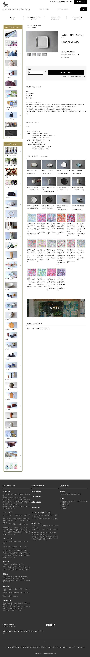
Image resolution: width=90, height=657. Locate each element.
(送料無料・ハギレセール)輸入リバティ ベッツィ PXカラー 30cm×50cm (81, 252)
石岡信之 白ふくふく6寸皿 (63, 171)
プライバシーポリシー (62, 647)
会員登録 (63, 2)
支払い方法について (15, 647)
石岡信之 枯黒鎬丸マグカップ (78, 206)
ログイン (70, 2)
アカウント (55, 2)
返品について (66, 76)
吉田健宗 (34, 27)
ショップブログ (73, 647)
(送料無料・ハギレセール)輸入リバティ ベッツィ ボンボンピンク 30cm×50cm (51, 252)
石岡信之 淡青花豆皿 (77, 171)
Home (13, 18)
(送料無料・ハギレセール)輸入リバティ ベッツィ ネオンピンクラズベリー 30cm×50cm (51, 282)
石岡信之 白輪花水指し (78, 187)
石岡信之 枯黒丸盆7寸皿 (63, 187)
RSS (79, 647)
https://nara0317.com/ (9, 626)
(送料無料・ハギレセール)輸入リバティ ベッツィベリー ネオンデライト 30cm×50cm (31, 253)
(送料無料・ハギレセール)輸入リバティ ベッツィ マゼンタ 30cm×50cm (31, 281)
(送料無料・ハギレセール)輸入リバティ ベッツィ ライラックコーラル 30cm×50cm (61, 282)
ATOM (83, 647)
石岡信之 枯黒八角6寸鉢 (48, 205)
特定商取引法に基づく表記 (78, 76)
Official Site (56, 18)
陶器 (40, 25)
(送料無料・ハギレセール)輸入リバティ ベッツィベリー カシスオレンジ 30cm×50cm (71, 227)
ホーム (28, 25)
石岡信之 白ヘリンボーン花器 (48, 188)
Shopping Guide (34, 18)
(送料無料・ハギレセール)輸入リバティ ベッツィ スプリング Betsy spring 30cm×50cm (31, 227)
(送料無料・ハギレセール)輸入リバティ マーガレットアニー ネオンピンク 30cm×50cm (81, 227)
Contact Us (77, 18)
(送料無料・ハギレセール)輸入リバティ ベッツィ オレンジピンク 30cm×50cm (61, 226)
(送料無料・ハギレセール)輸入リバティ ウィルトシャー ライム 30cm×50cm (41, 281)
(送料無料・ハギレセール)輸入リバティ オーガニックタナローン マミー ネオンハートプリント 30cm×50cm (71, 253)
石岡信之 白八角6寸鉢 (32, 205)
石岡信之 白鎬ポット (32, 187)
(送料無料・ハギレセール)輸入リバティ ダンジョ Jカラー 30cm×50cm (51, 226)
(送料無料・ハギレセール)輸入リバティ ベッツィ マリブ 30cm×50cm (41, 226)
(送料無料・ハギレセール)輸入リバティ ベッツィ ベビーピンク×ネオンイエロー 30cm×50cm (41, 253)
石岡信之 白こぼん (32, 171)
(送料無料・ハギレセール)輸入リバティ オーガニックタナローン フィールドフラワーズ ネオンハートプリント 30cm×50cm (61, 254)
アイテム (80, 2)
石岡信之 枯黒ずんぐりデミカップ (63, 206)
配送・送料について (27, 647)
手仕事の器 (34, 25)
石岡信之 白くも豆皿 (47, 171)
